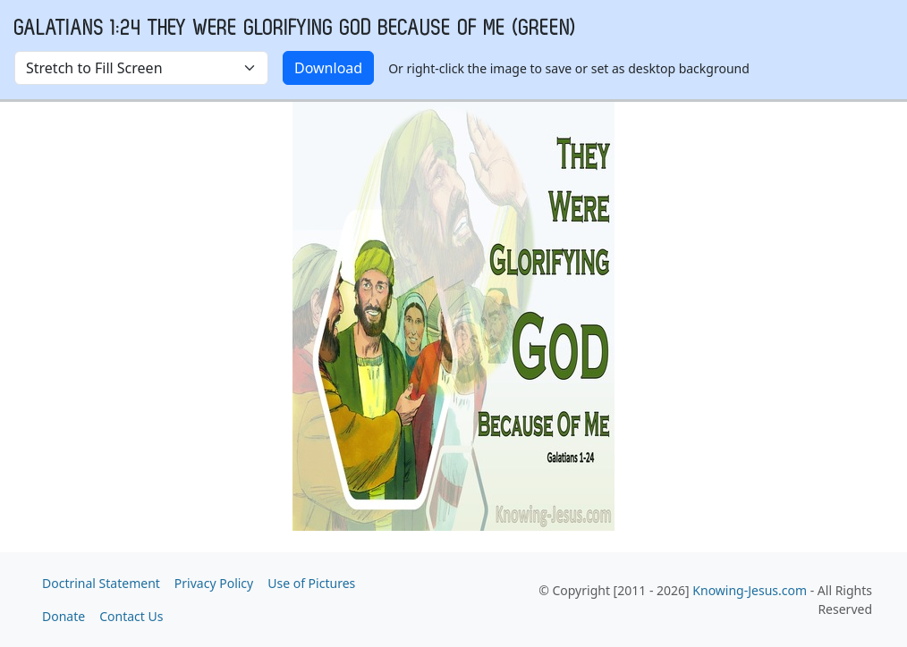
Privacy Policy (213, 583)
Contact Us (131, 616)
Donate (63, 616)
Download (328, 68)
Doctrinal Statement (101, 583)
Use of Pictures (311, 583)
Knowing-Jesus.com (749, 590)
